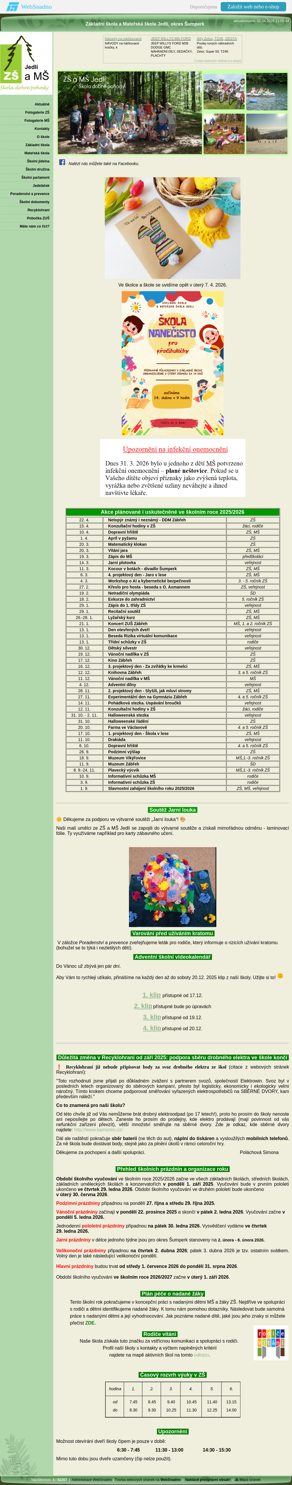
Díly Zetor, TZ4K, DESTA (217, 39)
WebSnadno (36, 6)
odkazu (201, 1354)
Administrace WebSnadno (92, 1480)
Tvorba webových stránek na (147, 1480)
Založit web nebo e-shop (253, 7)
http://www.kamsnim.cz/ (98, 1129)
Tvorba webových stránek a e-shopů (217, 60)
